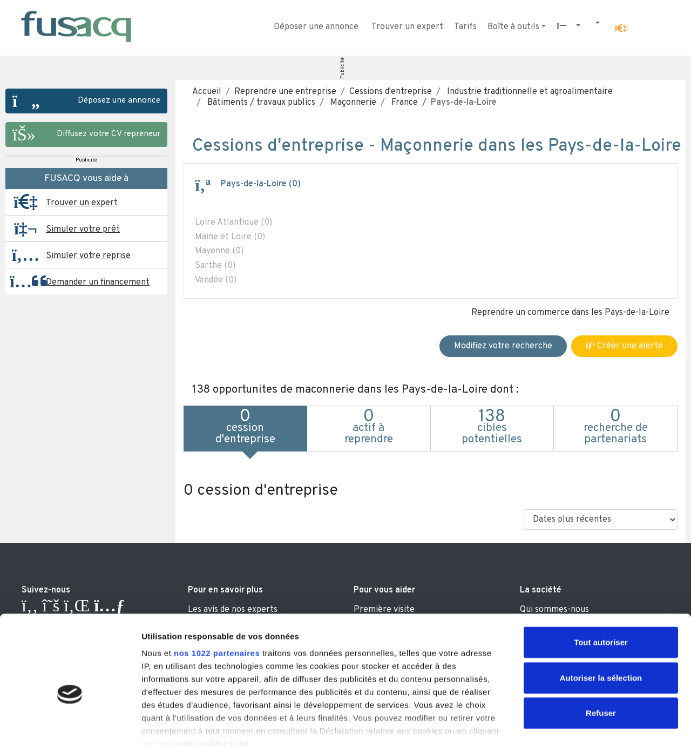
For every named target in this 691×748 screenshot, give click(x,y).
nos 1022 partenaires (217, 593)
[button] (620, 28)
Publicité (342, 68)
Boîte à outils (513, 27)
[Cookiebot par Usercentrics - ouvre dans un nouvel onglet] (70, 727)
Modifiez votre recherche (503, 346)
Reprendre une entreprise (285, 91)
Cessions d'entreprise (390, 91)
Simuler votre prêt (83, 229)
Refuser (601, 653)
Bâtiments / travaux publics (260, 102)
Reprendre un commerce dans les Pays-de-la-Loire (570, 312)
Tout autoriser (601, 583)
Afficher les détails (594, 726)
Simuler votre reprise (88, 256)
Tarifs (465, 27)
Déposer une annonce (316, 27)
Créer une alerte (624, 346)
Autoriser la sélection (601, 618)
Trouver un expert (407, 27)
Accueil (206, 91)
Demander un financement (98, 282)
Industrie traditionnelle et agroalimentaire (529, 91)
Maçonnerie (352, 102)
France (403, 102)
